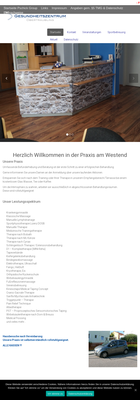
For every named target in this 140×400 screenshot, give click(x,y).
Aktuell (53, 39)
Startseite (55, 32)
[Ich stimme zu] (135, 390)
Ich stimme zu (55, 393)
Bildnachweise (13, 12)
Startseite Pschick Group (20, 8)
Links (44, 8)
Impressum (59, 8)
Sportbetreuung (116, 32)
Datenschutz (71, 39)
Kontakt (71, 32)
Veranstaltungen (91, 32)
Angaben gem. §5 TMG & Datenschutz (97, 8)
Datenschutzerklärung (80, 393)
